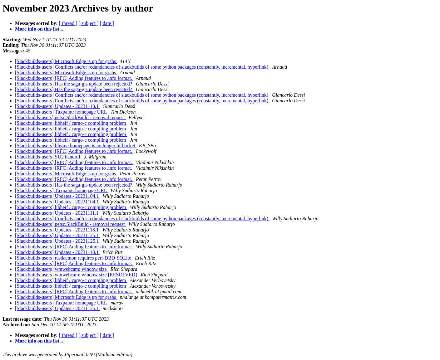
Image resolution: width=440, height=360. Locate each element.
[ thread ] (68, 23)
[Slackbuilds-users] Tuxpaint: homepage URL (61, 111)
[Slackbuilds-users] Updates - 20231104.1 (57, 196)
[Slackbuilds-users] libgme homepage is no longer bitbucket (75, 145)
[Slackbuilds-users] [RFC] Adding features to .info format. (74, 78)
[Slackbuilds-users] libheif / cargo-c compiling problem (71, 123)
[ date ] (107, 23)
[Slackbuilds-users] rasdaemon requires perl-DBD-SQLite (73, 257)
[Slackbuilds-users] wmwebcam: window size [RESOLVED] (76, 274)
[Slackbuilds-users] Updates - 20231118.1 (57, 106)
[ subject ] (89, 23)
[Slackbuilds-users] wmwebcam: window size (61, 269)
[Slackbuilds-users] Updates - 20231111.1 (57, 213)
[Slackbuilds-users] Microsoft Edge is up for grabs (66, 61)
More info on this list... (39, 29)
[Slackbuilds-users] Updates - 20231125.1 (57, 235)
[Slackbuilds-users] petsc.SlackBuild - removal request (70, 117)
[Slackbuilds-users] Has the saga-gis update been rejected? (74, 83)
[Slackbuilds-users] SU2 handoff (48, 156)
